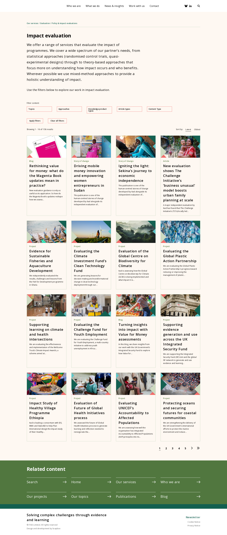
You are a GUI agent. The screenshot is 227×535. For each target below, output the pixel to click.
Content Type (160, 109)
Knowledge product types (99, 110)
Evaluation (45, 23)
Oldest (197, 129)
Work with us (137, 6)
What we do (93, 6)
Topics (39, 109)
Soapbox (56, 528)
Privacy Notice (194, 525)
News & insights (114, 6)
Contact (154, 6)
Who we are (74, 6)
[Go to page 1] (160, 448)
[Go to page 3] (173, 448)
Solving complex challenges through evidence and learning (66, 517)
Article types (130, 109)
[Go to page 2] (166, 448)
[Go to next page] (192, 448)
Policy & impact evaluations (64, 23)
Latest (188, 129)
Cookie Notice (194, 522)
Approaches (70, 109)
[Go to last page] (198, 448)
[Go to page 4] (179, 448)
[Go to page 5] (185, 448)
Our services (32, 23)
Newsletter (193, 517)
